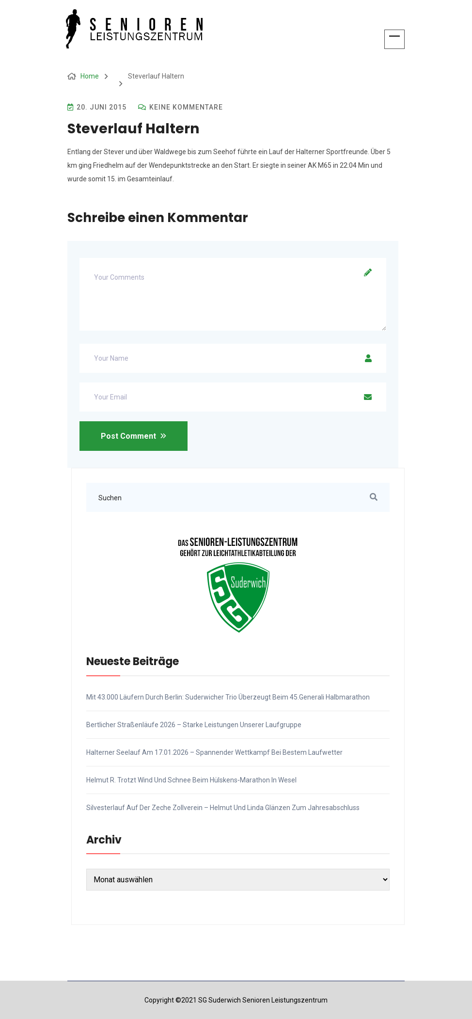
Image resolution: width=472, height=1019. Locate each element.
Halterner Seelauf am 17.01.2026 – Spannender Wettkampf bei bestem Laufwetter (214, 752)
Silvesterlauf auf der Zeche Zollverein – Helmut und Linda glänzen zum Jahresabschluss (223, 808)
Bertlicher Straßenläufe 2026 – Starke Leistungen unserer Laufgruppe (193, 725)
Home (89, 76)
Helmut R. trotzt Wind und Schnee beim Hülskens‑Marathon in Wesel (191, 780)
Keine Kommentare (180, 107)
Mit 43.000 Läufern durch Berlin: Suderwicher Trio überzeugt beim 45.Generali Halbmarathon (228, 697)
